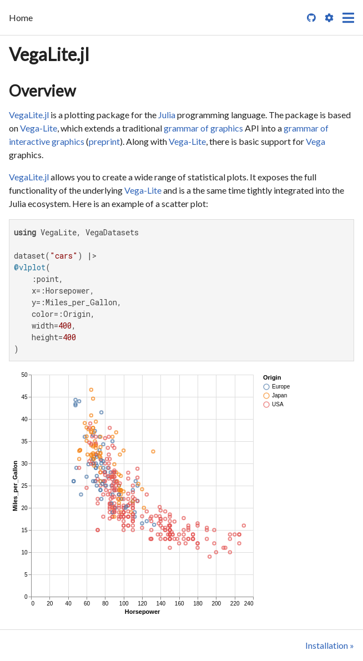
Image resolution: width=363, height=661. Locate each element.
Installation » (329, 645)
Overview (42, 90)
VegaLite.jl (49, 54)
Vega (315, 141)
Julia (166, 114)
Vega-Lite (38, 128)
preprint (104, 141)
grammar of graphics (203, 128)
